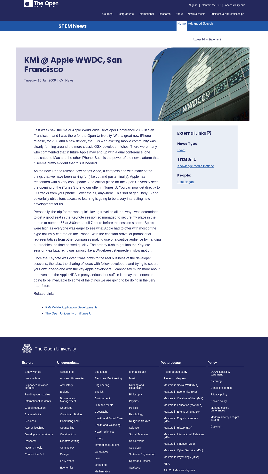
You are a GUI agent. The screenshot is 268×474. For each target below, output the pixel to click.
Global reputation (35, 407)
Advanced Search (200, 23)
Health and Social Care (109, 418)
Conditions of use (221, 387)
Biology (64, 391)
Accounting (67, 371)
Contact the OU (211, 5)
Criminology (67, 447)
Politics (133, 407)
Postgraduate (125, 13)
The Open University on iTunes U (68, 313)
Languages (101, 451)
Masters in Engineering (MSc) (182, 411)
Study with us (33, 371)
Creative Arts (68, 434)
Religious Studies (139, 421)
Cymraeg (216, 381)
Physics (133, 401)
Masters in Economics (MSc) (181, 391)
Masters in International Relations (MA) (184, 436)
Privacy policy (219, 394)
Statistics (134, 467)
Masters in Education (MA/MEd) (183, 405)
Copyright (216, 426)
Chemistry (66, 407)
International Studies (107, 444)
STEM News (73, 26)
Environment (102, 398)
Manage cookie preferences (220, 409)
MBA (166, 463)
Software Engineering (142, 454)
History (99, 438)
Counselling (67, 427)
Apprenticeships (34, 427)
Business (30, 421)
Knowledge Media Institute (195, 166)
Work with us (32, 378)
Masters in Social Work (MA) (181, 385)
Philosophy (136, 394)
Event (181, 150)
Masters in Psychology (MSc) (181, 457)
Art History (66, 385)
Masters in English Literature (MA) (181, 420)
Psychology (136, 414)
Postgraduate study (175, 371)
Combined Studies (71, 414)
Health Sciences (104, 431)
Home (181, 23)
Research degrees (175, 378)
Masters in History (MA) (178, 427)
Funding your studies (37, 394)
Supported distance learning (36, 386)
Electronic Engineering (108, 378)
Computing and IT (71, 421)
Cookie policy (219, 401)
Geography (101, 411)
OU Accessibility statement (220, 373)
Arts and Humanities (72, 378)
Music (132, 378)
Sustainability (33, 414)
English (99, 391)
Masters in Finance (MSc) (179, 443)
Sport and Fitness (140, 460)
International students (38, 401)
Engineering (102, 385)
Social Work (136, 441)
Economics (66, 467)
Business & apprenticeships (227, 13)
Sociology (135, 447)
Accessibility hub (235, 5)
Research (165, 13)
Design (64, 454)
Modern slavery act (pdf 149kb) (225, 418)
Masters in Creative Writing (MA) (183, 398)
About (179, 13)
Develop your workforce (39, 434)
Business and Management (68, 400)
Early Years (67, 460)
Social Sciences (138, 434)
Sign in (193, 5)
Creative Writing (69, 441)
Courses (107, 13)
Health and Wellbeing (108, 425)
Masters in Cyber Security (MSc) (183, 450)
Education (101, 371)
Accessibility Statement (207, 39)
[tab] (38, 364)
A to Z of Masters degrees (179, 470)
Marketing (100, 464)
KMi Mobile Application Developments (71, 307)
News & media (196, 13)
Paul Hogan (185, 182)
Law (97, 458)
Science (134, 427)
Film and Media (104, 405)
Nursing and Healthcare (136, 386)
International (146, 13)
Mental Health (137, 371)
